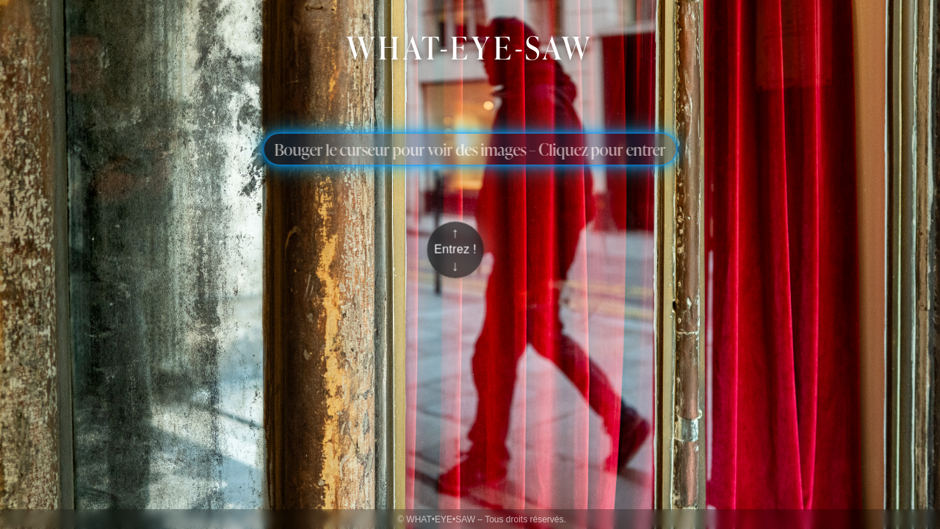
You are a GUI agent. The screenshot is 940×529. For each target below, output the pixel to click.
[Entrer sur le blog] (455, 250)
